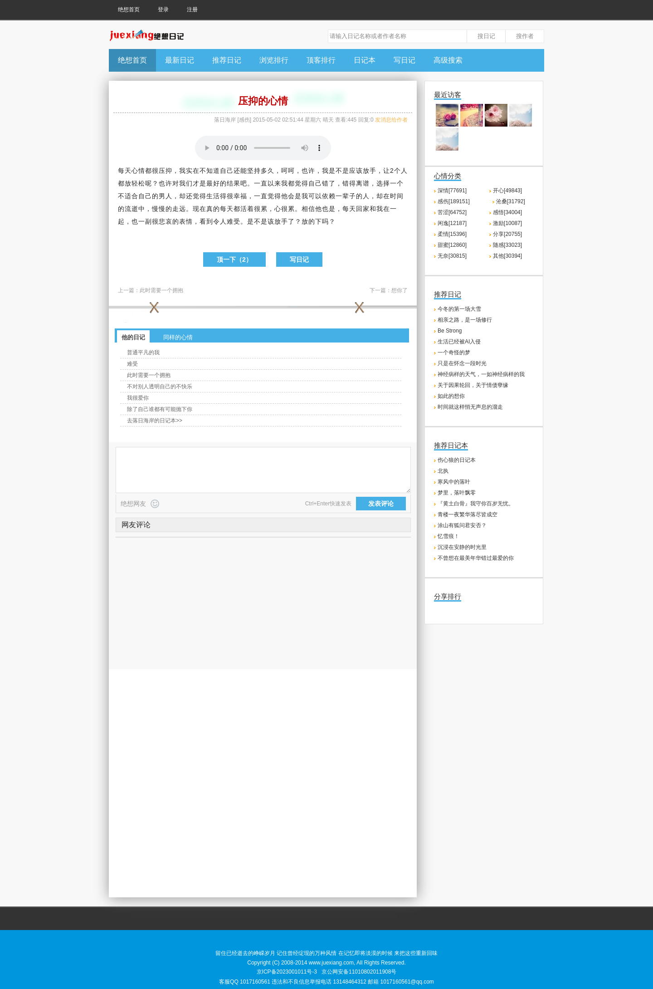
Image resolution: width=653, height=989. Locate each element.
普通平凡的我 (143, 352)
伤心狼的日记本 (457, 460)
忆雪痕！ (448, 536)
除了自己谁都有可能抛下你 (159, 409)
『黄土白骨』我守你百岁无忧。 (476, 503)
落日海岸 (225, 120)
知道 (213, 170)
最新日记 (179, 60)
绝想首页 (129, 9)
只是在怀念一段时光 (462, 363)
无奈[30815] (452, 256)
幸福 (240, 196)
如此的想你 (451, 396)
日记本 (364, 60)
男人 (165, 196)
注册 (192, 9)
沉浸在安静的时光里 (462, 547)
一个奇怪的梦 (454, 352)
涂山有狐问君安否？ (462, 525)
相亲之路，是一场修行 (465, 320)
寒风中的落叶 (454, 482)
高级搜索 (448, 60)
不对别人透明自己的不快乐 (159, 386)
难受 (132, 364)
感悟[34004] (507, 212)
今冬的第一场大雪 (459, 309)
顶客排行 (321, 60)
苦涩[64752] (452, 212)
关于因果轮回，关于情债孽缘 (473, 385)
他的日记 (133, 337)
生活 (213, 196)
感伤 (244, 120)
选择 (383, 183)
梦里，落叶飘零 (457, 493)
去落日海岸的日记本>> (154, 420)
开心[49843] (507, 190)
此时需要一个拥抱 (161, 290)
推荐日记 (226, 60)
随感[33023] (507, 245)
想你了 (399, 290)
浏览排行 (273, 60)
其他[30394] (507, 256)
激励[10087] (507, 223)
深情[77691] (452, 190)
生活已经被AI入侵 (459, 341)
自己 (227, 170)
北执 (443, 471)
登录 (163, 9)
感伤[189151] (454, 201)
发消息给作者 (391, 120)
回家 (363, 208)
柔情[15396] (452, 234)
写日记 (404, 60)
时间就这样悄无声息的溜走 (470, 407)
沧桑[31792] (510, 201)
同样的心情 (178, 337)
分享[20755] (507, 234)
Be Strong (450, 331)
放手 (369, 170)
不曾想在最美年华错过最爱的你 (476, 558)
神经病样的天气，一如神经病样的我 (481, 374)
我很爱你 (138, 398)
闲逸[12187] (452, 223)
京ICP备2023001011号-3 (287, 972)
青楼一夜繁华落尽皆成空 (467, 514)
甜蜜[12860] (452, 245)
